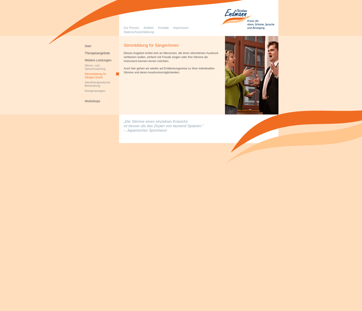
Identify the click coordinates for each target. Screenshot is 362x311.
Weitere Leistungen (98, 60)
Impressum (180, 28)
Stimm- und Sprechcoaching (95, 67)
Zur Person (131, 28)
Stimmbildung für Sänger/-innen (95, 75)
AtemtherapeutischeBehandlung (97, 84)
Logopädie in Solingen (246, 20)
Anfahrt (148, 28)
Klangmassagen (95, 90)
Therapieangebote (97, 52)
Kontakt (163, 28)
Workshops (92, 100)
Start (88, 45)
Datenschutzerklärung (139, 32)
